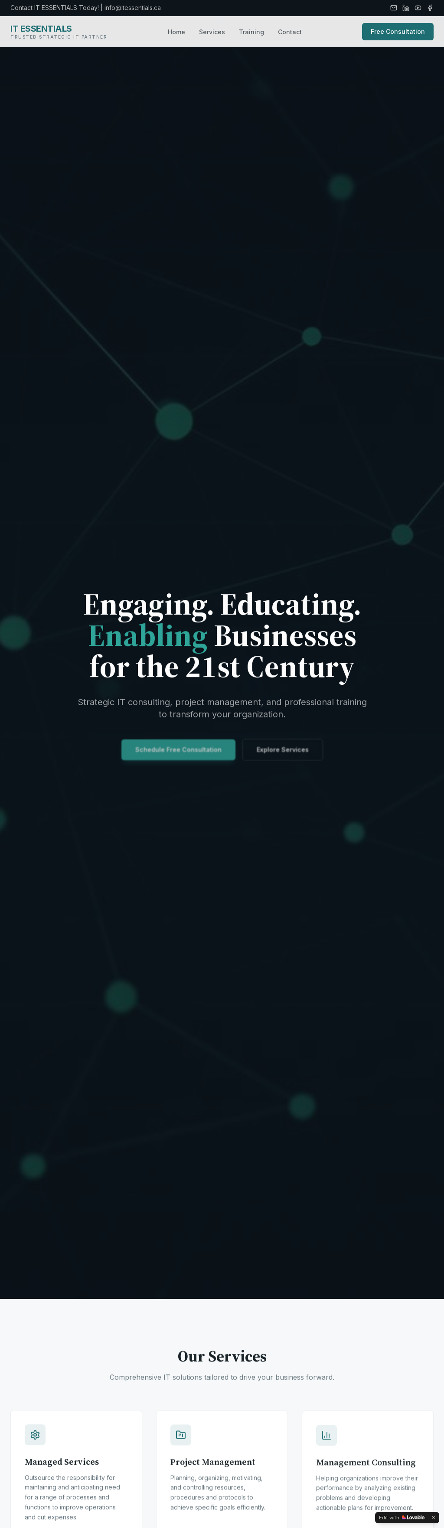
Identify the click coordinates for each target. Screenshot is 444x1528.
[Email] (393, 7)
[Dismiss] (433, 1517)
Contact (290, 32)
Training (251, 32)
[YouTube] (418, 7)
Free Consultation (398, 31)
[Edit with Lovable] (401, 1517)
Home (176, 32)
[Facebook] (430, 7)
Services (212, 32)
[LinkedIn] (405, 7)
